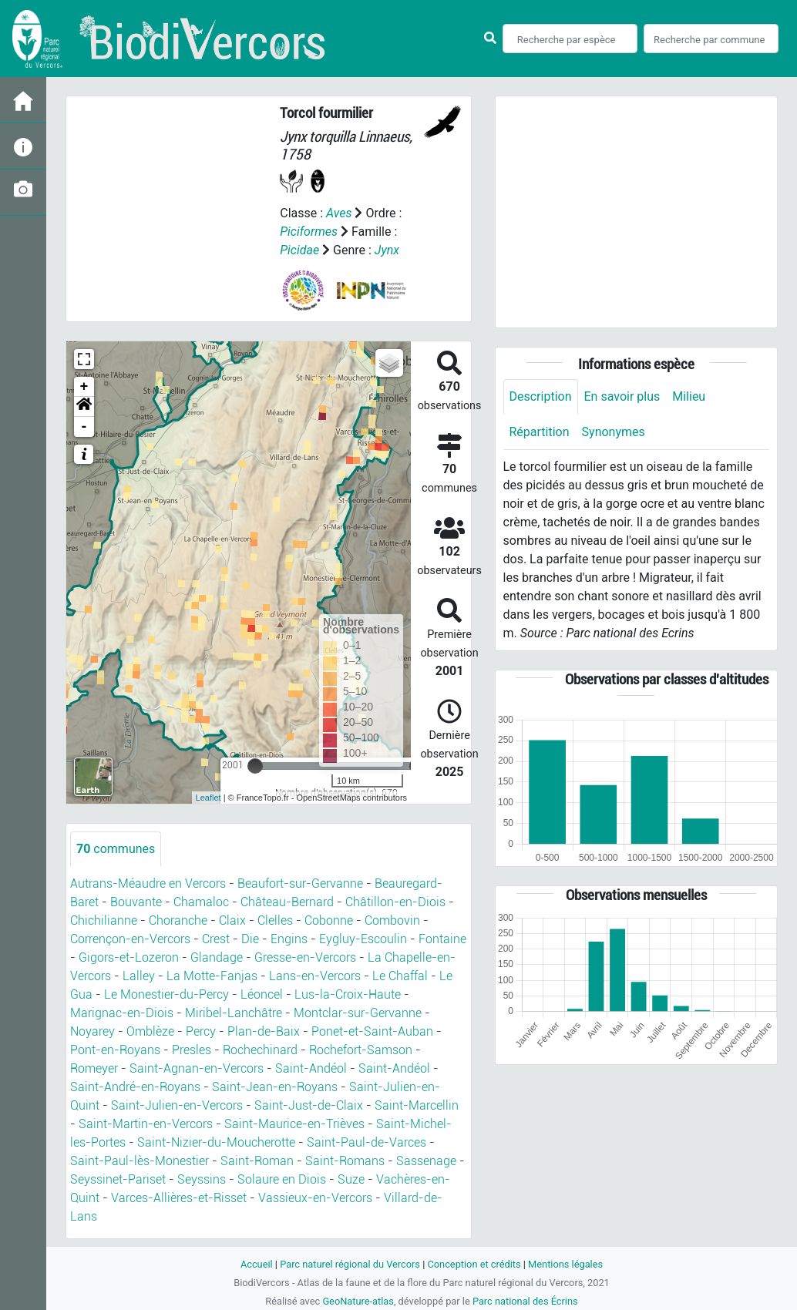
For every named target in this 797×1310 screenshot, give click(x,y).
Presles (191, 1050)
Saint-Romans (345, 1161)
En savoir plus (622, 396)
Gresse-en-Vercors (305, 957)
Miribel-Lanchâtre (233, 1013)
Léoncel (261, 994)
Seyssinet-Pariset (118, 1179)
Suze (351, 1179)
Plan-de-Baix (263, 1031)
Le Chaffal (400, 976)
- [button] (84, 427)
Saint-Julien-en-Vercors (177, 1105)
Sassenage (426, 1161)
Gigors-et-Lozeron (129, 957)
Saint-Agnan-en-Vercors (196, 1068)
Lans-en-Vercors (315, 976)
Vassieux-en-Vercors (315, 1198)
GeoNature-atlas (358, 1301)
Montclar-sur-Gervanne (358, 1013)
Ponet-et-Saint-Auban (372, 1031)
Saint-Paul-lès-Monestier (139, 1161)
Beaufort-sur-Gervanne (300, 883)
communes (115, 848)
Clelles (275, 920)
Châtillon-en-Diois (395, 902)
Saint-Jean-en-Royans (275, 1087)
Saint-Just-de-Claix (308, 1105)
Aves (338, 213)
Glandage (216, 957)
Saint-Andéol (311, 1068)
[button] (84, 407)
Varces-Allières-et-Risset (179, 1198)
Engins (289, 939)
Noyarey (92, 1031)
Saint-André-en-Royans (135, 1087)
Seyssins (201, 1179)
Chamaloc (201, 902)
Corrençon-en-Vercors (130, 939)
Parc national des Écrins (525, 1301)
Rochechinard (260, 1050)
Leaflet (208, 797)
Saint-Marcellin (417, 1105)
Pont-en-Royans (115, 1050)
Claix (232, 920)
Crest (216, 939)
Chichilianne (103, 920)
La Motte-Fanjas (211, 976)
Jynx (387, 250)
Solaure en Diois (281, 1179)
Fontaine (442, 939)
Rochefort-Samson (360, 1050)
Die (250, 939)
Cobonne (328, 920)
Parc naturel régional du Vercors (350, 1264)
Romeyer (94, 1068)
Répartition (539, 432)
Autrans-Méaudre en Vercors (148, 883)
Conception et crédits (473, 1264)
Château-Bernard (287, 902)
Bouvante (136, 902)
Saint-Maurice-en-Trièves (294, 1124)
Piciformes (309, 231)
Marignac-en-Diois (121, 1013)
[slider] (255, 766)
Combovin (392, 920)
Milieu (688, 396)
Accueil (256, 1264)
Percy (201, 1031)
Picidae (299, 250)
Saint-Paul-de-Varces (366, 1142)
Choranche (178, 920)
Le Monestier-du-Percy (166, 994)
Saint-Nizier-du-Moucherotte (216, 1142)
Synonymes (613, 432)
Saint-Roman (257, 1161)
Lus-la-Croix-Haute (347, 994)
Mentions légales (565, 1264)
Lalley (139, 976)
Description (540, 396)
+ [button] (84, 387)
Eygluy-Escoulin (363, 939)
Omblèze (150, 1031)
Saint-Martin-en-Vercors (146, 1124)
